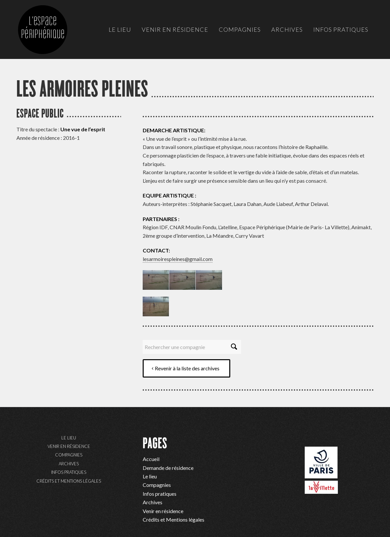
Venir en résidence (69, 446)
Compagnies (68, 454)
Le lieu (68, 437)
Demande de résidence (168, 468)
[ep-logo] (49, 36)
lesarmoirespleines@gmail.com (178, 259)
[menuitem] (119, 29)
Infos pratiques (68, 472)
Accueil (151, 459)
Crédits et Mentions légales (68, 481)
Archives (69, 463)
